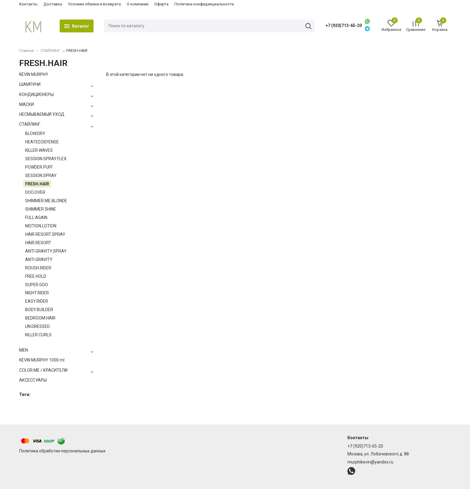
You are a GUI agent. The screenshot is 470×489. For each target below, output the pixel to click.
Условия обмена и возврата (94, 4)
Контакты (28, 4)
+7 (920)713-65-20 (344, 25)
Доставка (52, 4)
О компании (137, 4)
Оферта (161, 4)
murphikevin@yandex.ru (370, 462)
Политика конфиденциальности (204, 4)
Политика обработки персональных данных (62, 450)
